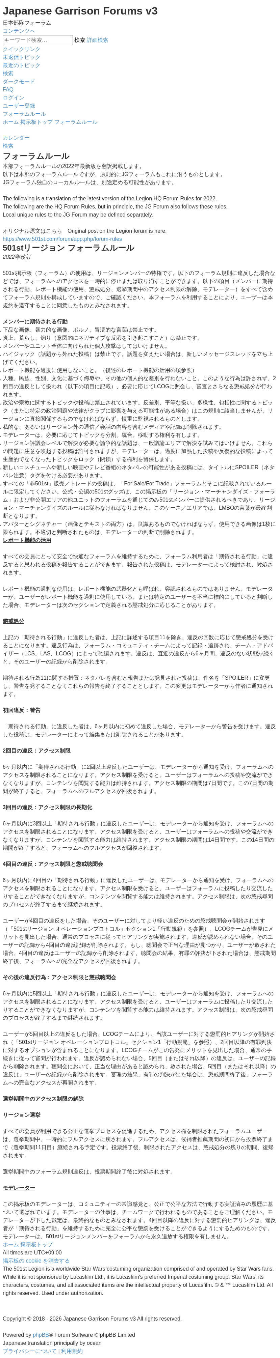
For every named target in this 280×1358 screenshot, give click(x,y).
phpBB (41, 1335)
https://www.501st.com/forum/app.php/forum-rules (62, 239)
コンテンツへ (19, 31)
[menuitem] (22, 57)
